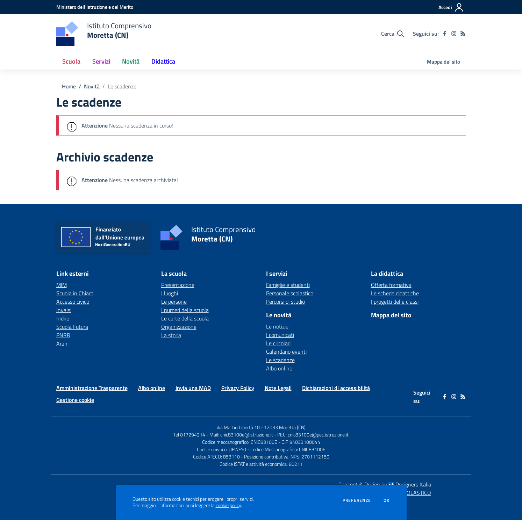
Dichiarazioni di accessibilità (336, 388)
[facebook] (445, 33)
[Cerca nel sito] (392, 33)
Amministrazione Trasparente (92, 388)
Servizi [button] (101, 61)
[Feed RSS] (463, 33)
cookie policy (228, 505)
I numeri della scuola (185, 310)
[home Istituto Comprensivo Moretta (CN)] (103, 33)
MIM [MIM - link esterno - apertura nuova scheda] (61, 285)
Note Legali (278, 388)
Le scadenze (122, 86)
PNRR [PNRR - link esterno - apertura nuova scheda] (63, 335)
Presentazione (177, 285)
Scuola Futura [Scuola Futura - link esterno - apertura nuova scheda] (72, 327)
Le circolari (278, 343)
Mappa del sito (443, 62)
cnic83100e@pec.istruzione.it (318, 434)
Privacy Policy (237, 388)
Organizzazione (178, 327)
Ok (387, 500)
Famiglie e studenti (288, 285)
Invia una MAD (193, 388)
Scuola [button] (71, 61)
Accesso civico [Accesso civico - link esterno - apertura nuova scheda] (72, 301)
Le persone (174, 301)
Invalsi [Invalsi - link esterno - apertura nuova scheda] (63, 310)
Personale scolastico (289, 293)
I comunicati (280, 335)
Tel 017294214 (189, 434)
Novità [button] (131, 61)
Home (69, 86)
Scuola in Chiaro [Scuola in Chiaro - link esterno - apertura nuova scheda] (74, 293)
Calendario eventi (286, 351)
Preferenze (357, 500)
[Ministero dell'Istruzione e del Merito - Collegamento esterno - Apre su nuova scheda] (94, 6)
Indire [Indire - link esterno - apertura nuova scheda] (62, 318)
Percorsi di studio (285, 301)
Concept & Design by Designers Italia (384, 484)
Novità (92, 86)
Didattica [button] (163, 61)
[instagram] (454, 33)
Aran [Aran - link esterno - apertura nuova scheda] (61, 343)
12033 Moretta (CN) (285, 427)
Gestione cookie (75, 400)
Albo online (279, 368)
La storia (171, 335)
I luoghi (169, 293)
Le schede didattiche (395, 293)
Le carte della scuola (185, 318)
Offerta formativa (391, 285)
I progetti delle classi (395, 301)
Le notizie (277, 326)
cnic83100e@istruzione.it (246, 434)
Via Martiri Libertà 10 (238, 427)
